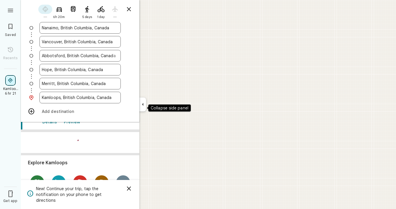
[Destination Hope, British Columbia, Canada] (80, 69)
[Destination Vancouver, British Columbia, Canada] (80, 41)
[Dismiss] (128, 188)
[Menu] (10, 10)
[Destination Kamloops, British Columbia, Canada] (80, 97)
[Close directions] (129, 9)
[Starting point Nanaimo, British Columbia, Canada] (80, 27)
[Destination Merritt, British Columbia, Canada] (80, 83)
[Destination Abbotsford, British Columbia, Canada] (80, 55)
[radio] (45, 11)
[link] (80, 178)
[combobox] (80, 28)
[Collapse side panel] (142, 104)
